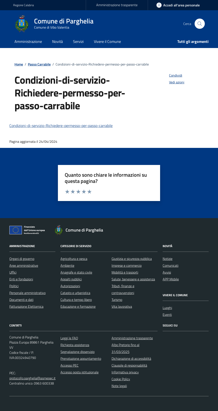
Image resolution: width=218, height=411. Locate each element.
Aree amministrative (23, 265)
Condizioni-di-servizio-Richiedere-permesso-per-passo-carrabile (61, 125)
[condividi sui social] (172, 75)
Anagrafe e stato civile (76, 272)
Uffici (12, 272)
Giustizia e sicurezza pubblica (132, 258)
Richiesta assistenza (74, 344)
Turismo (117, 299)
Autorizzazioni (70, 286)
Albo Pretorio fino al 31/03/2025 (125, 348)
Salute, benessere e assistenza (133, 279)
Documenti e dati (21, 299)
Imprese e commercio (127, 265)
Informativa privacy (125, 372)
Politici (14, 286)
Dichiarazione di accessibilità (131, 358)
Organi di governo (21, 258)
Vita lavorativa (122, 306)
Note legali (119, 385)
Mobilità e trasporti (125, 272)
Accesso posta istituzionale (79, 372)
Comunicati (170, 265)
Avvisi (167, 272)
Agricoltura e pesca (73, 258)
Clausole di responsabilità (129, 365)
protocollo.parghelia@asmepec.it (32, 378)
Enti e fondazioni (21, 279)
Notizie (167, 258)
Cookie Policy (121, 379)
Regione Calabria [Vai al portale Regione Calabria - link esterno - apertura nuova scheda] (23, 5)
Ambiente (67, 265)
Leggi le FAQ (69, 338)
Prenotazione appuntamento (80, 358)
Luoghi (167, 307)
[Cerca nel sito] (200, 24)
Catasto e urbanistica (75, 292)
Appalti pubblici (71, 279)
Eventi (167, 314)
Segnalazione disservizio (77, 351)
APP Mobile (171, 279)
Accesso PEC (69, 365)
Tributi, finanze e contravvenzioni (123, 289)
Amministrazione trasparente (117, 4)
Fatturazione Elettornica (26, 306)
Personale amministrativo (27, 292)
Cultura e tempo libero (76, 299)
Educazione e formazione (78, 306)
